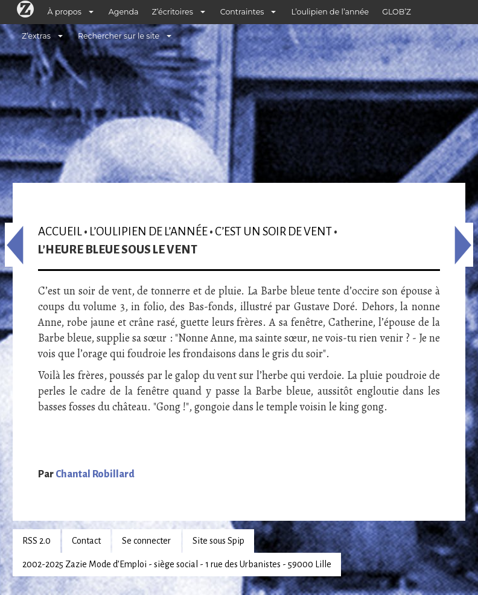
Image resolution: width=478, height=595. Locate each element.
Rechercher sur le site (118, 35)
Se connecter (146, 541)
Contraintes (242, 11)
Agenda (124, 11)
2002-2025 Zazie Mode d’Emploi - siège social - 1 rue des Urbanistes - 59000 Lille (176, 564)
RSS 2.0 (36, 541)
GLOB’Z (396, 11)
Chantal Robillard (95, 474)
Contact (86, 541)
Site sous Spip (218, 541)
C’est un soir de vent (273, 231)
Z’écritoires (172, 11)
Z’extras (36, 35)
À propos (64, 11)
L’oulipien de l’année (330, 11)
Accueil (60, 231)
